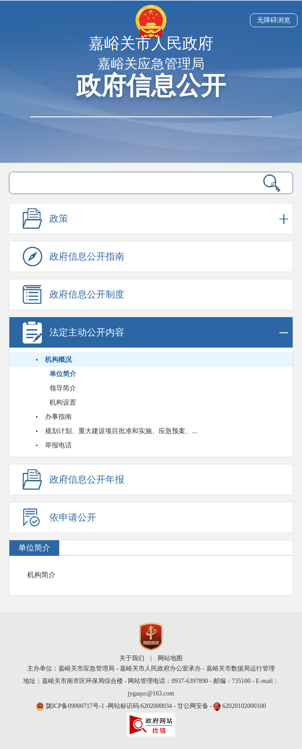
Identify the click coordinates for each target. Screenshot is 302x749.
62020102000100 (244, 706)
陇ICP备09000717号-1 (76, 706)
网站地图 (170, 658)
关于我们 (131, 658)
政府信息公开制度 (86, 294)
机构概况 (58, 359)
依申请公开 (72, 517)
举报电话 (58, 445)
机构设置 (62, 402)
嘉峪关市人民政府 (151, 43)
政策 (168, 218)
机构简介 (41, 575)
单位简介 (62, 373)
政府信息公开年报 (86, 479)
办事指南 (58, 416)
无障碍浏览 (273, 20)
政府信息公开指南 (86, 256)
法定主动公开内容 (168, 332)
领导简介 (62, 388)
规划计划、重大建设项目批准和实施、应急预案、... (121, 431)
